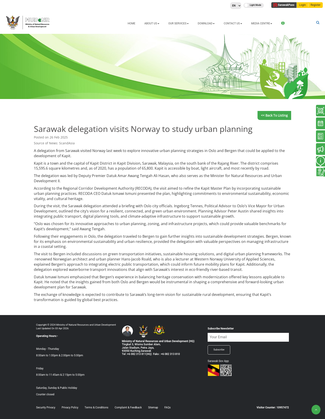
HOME (98, 23)
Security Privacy (45, 407)
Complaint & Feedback (128, 407)
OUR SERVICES (145, 23)
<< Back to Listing (274, 115)
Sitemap (153, 407)
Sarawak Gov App (218, 361)
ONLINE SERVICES (260, 23)
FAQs (167, 407)
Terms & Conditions (96, 407)
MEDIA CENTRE (228, 23)
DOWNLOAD (172, 23)
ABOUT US (118, 23)
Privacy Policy (70, 407)
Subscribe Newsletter (221, 329)
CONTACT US (199, 23)
